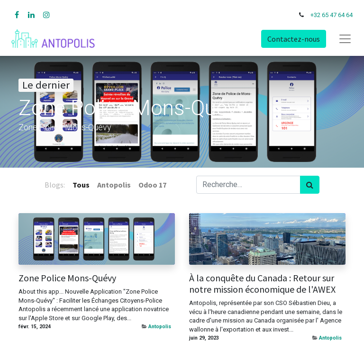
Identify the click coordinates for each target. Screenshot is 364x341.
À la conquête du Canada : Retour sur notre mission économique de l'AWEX (262, 283)
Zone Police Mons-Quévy (67, 278)
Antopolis (159, 326)
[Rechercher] (309, 185)
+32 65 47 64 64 (331, 14)
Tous (81, 184)
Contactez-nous (293, 39)
